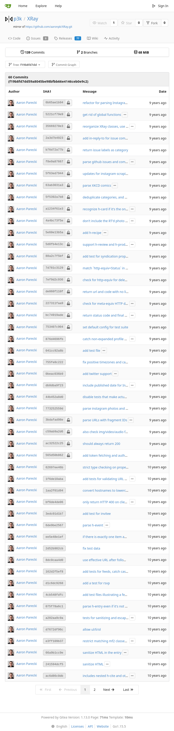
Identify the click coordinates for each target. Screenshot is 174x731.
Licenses (77, 726)
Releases (67, 38)
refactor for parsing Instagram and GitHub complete (122, 103)
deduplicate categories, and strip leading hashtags (120, 197)
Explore (41, 6)
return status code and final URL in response (116, 315)
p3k (18, 18)
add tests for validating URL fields (108, 479)
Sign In (160, 6)
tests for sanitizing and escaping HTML (111, 618)
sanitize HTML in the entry (102, 652)
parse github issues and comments (109, 162)
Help (58, 6)
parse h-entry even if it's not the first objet (114, 606)
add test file (91, 350)
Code (14, 38)
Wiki (92, 38)
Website (103, 726)
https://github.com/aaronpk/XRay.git (48, 27)
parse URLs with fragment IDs (105, 420)
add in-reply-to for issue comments (109, 138)
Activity (111, 38)
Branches (87, 52)
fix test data (91, 548)
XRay (32, 18)
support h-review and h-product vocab (111, 244)
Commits (33, 52)
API (90, 726)
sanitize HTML (93, 664)
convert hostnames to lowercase (107, 490)
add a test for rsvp (96, 583)
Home (22, 6)
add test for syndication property (107, 256)
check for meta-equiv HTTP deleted (109, 303)
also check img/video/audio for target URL (114, 432)
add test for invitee (97, 513)
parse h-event (93, 525)
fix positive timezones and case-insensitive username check (127, 362)
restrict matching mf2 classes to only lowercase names (123, 641)
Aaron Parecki (26, 102)
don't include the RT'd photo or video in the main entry (123, 221)
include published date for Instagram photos (116, 385)
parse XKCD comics (97, 185)
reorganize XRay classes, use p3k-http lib (113, 126)
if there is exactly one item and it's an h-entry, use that (123, 537)
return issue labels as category (105, 150)
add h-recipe (92, 232)
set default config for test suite (105, 327)
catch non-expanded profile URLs (107, 339)
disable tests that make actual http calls (112, 397)
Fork (152, 23)
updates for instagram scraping (106, 173)
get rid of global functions (102, 114)
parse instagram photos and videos (109, 408)
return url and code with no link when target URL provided (126, 292)
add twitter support (97, 374)
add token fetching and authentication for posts (118, 455)
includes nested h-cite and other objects (112, 676)
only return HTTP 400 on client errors (110, 502)
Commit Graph (63, 65)
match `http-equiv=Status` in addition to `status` (118, 268)
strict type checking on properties (108, 467)
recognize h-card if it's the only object (110, 209)
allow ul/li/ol (92, 629)
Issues (37, 38)
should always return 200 (101, 443)
